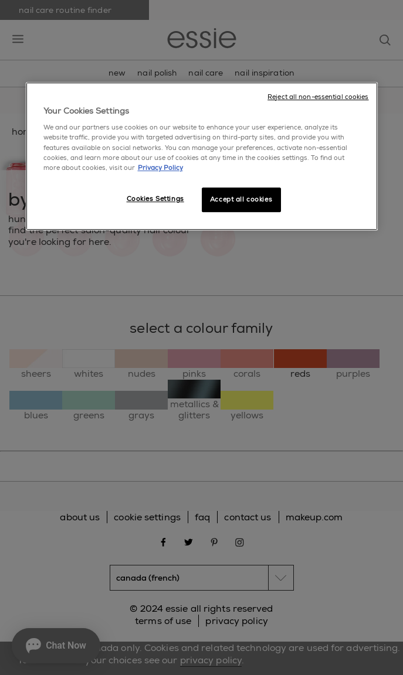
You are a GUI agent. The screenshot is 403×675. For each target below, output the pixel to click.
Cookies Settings (155, 199)
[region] (202, 156)
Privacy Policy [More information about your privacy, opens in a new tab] (160, 167)
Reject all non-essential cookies (317, 97)
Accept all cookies (241, 199)
